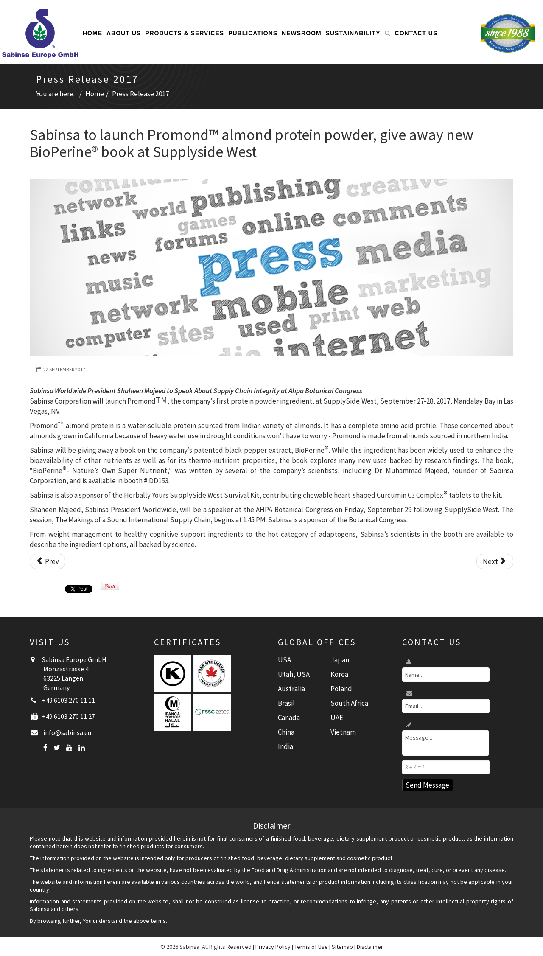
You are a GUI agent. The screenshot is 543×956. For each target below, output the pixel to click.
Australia (291, 688)
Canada (289, 717)
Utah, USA (294, 674)
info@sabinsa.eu (67, 732)
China (286, 732)
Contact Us (416, 33)
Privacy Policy (273, 946)
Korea (339, 674)
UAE (336, 717)
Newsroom (302, 33)
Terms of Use (311, 946)
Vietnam (343, 732)
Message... (445, 743)
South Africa (349, 703)
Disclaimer (370, 946)
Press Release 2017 (140, 93)
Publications (252, 33)
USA (284, 659)
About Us (123, 33)
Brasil (286, 703)
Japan (339, 659)
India (285, 746)
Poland (341, 688)
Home (92, 33)
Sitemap (342, 946)
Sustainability (353, 33)
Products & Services (184, 33)
